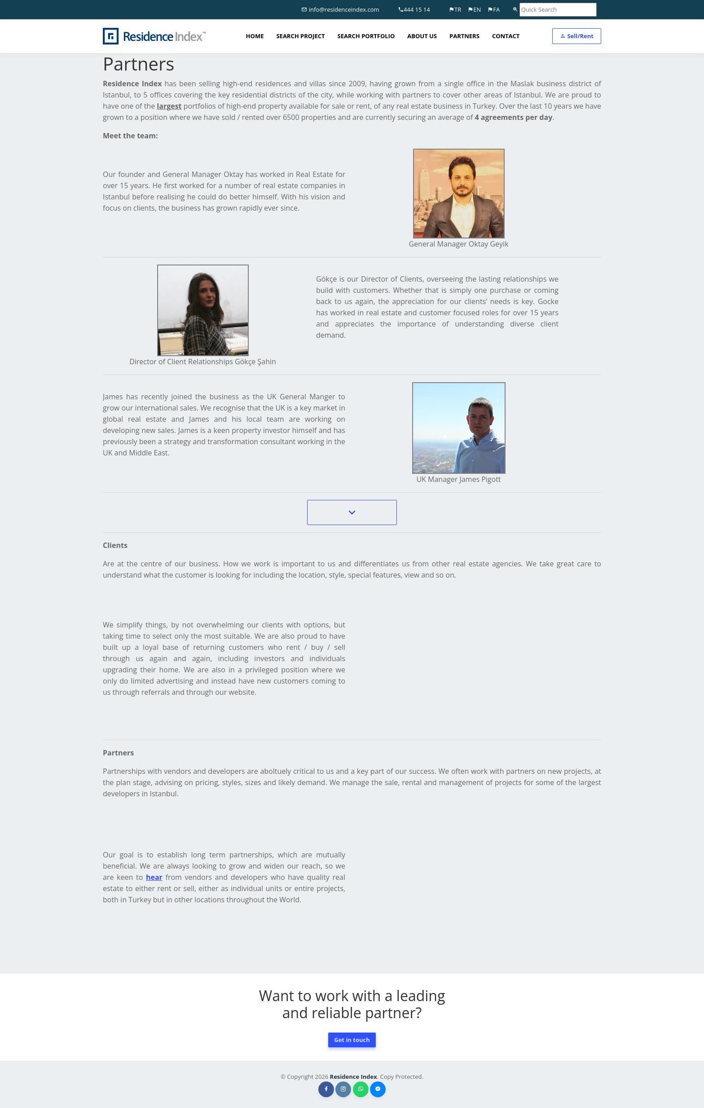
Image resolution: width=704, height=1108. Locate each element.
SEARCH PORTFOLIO (366, 36)
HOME (255, 36)
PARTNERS (464, 36)
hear (154, 877)
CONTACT (506, 36)
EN (474, 9)
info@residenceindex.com (340, 9)
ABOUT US (422, 36)
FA (493, 9)
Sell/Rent (577, 36)
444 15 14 (414, 9)
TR (455, 9)
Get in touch (352, 1040)
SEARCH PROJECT (300, 36)
